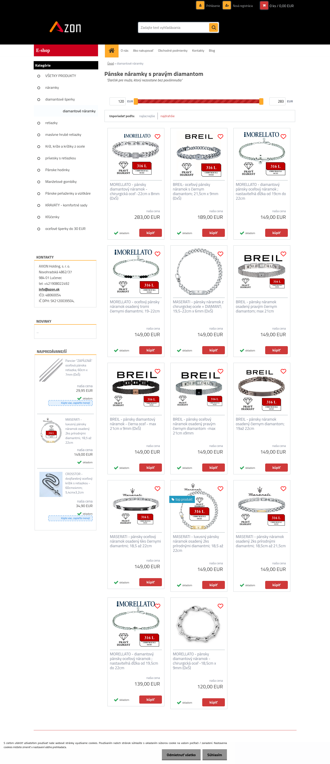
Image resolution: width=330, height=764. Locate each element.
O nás (124, 50)
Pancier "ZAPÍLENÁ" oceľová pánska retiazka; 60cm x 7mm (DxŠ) (78, 367)
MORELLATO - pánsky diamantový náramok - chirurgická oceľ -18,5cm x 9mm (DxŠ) (194, 661)
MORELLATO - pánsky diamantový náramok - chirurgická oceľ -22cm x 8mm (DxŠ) (135, 191)
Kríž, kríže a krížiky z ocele (65, 146)
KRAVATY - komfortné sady (66, 205)
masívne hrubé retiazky (63, 134)
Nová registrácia (241, 5)
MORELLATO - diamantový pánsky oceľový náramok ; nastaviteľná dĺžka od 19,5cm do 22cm (134, 661)
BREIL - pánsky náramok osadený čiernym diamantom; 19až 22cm (260, 424)
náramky (52, 87)
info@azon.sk (49, 289)
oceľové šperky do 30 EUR (65, 228)
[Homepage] (113, 50)
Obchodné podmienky (172, 50)
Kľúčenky (52, 217)
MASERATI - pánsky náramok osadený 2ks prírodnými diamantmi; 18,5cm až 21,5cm (261, 541)
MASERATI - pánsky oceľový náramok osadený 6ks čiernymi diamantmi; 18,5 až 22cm (135, 541)
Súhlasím (213, 755)
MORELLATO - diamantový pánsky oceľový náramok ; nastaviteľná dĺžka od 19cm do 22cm (261, 191)
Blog (212, 50)
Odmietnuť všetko (178, 755)
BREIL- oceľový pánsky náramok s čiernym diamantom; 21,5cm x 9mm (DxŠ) (195, 191)
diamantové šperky (60, 99)
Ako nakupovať (143, 50)
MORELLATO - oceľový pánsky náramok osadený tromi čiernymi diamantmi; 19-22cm (135, 306)
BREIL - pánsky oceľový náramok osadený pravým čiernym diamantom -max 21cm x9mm (194, 426)
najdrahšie (168, 115)
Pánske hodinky (57, 169)
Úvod (110, 63)
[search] (213, 27)
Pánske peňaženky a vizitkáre (68, 193)
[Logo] (65, 27)
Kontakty (198, 50)
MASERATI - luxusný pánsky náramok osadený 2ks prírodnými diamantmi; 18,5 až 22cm (78, 431)
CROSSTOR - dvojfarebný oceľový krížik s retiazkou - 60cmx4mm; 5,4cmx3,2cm (78, 483)
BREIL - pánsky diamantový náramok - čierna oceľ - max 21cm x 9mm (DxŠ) (133, 424)
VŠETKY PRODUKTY (60, 75)
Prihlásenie (210, 5)
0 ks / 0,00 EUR (282, 6)
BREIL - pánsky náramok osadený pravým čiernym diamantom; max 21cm (256, 306)
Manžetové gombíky (61, 181)
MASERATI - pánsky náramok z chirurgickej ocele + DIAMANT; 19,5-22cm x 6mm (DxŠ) (198, 306)
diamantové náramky (79, 111)
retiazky (51, 122)
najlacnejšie (147, 115)
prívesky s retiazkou (60, 158)
